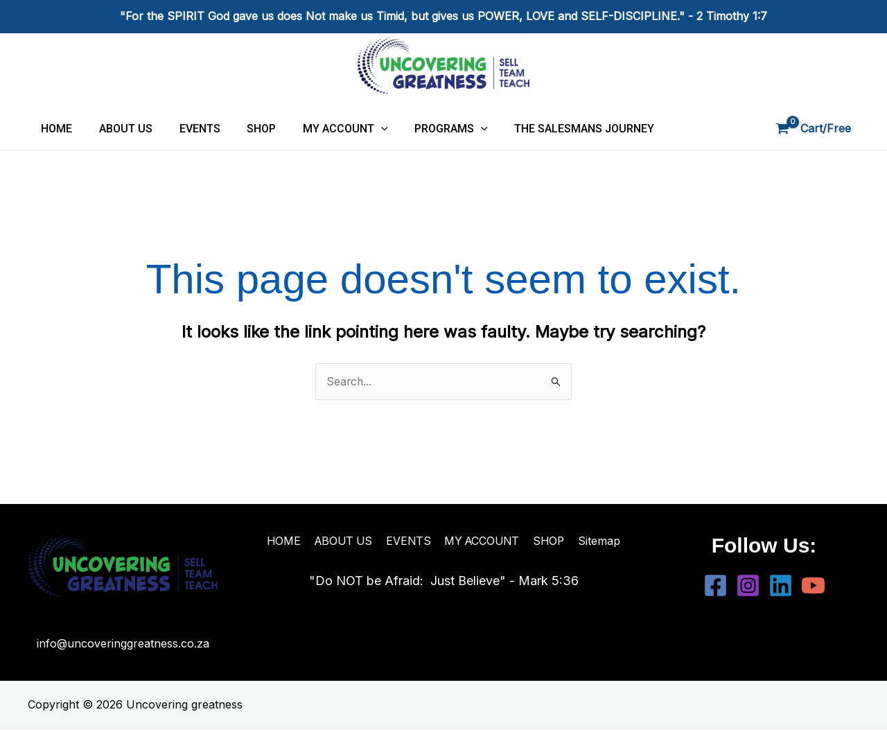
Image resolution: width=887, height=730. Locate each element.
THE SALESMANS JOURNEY (554, 128)
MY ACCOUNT (324, 128)
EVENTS (188, 128)
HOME (54, 128)
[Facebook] (715, 585)
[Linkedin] (781, 585)
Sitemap (598, 541)
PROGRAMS (426, 128)
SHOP (245, 128)
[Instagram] (748, 585)
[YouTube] (813, 585)
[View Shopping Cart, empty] (814, 129)
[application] (360, 128)
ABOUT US (119, 128)
